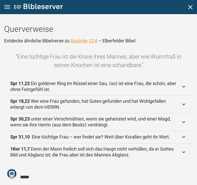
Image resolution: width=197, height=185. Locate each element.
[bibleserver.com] (38, 7)
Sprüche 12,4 (84, 40)
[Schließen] (190, 7)
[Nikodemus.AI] (11, 173)
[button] (7, 7)
